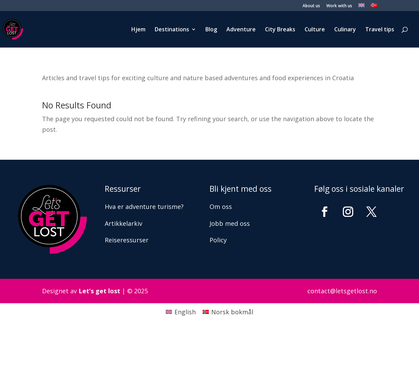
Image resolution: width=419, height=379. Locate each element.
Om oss (221, 206)
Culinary (345, 30)
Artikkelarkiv (123, 223)
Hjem (138, 30)
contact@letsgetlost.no (342, 291)
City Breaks (280, 30)
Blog (211, 30)
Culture (315, 30)
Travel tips (379, 30)
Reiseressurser (127, 240)
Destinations (172, 30)
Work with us (339, 6)
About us (311, 6)
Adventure (241, 30)
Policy (218, 240)
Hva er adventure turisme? (144, 206)
